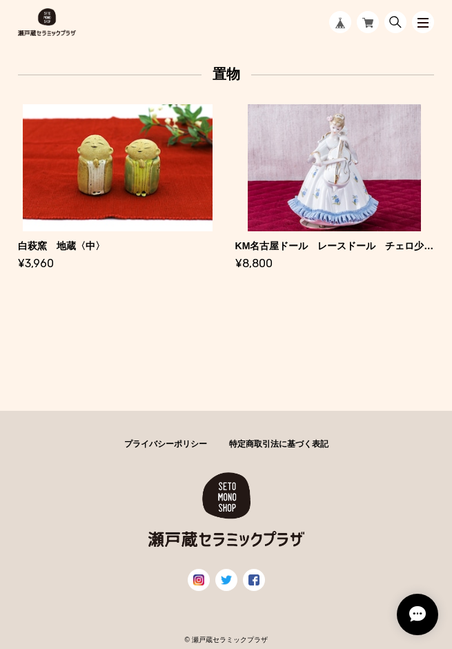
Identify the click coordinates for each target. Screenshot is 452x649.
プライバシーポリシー (165, 444)
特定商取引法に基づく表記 (278, 444)
